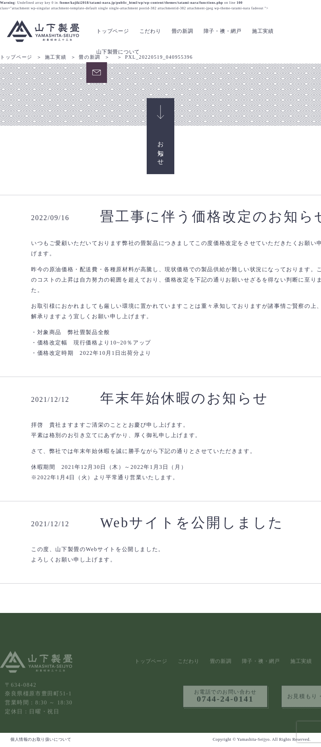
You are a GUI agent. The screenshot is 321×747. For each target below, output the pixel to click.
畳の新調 (182, 31)
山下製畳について (118, 52)
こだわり (150, 31)
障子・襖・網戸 (223, 31)
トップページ (112, 31)
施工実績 (263, 31)
